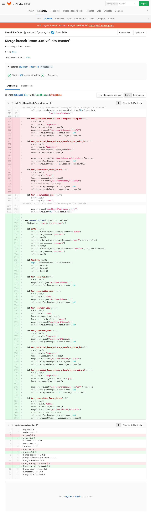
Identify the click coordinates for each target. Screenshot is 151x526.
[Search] (128, 4)
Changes (12, 86)
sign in (78, 496)
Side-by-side (138, 95)
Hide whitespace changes (109, 95)
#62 (21, 75)
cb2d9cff (23, 67)
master (45, 67)
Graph (91, 19)
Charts (111, 19)
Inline (127, 95)
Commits (48, 19)
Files (39, 19)
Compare (101, 19)
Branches (59, 19)
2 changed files (22, 95)
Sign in (144, 4)
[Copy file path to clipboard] (51, 103)
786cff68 (34, 67)
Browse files (124, 32)
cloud (27, 3)
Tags (69, 19)
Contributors (80, 19)
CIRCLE (17, 3)
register (68, 496)
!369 (28, 57)
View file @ (132, 103)
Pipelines (27, 86)
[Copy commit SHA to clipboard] (24, 32)
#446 (14, 52)
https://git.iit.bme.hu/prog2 (101, 25)
